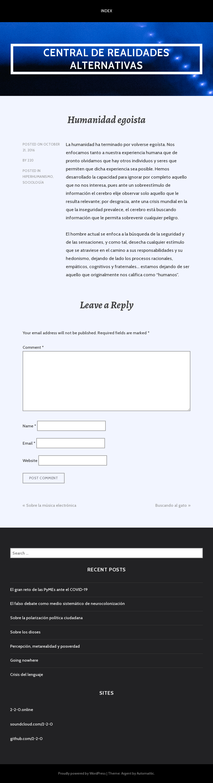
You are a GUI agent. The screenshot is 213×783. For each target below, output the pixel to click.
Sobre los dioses (25, 632)
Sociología (33, 182)
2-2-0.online (21, 709)
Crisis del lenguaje (26, 674)
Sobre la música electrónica (51, 505)
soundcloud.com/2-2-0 (31, 724)
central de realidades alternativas (106, 58)
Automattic (145, 773)
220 (30, 160)
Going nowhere (24, 660)
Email (29, 443)
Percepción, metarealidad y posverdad (45, 646)
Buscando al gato (171, 505)
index (106, 11)
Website (30, 460)
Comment (33, 347)
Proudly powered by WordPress (82, 773)
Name (29, 425)
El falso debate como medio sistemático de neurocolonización (67, 603)
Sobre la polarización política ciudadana (46, 617)
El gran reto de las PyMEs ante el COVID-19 (49, 589)
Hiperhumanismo (38, 177)
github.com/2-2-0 (26, 738)
